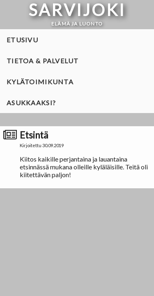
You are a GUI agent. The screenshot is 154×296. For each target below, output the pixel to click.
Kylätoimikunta (40, 82)
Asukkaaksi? (31, 102)
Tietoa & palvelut (43, 61)
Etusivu (22, 40)
